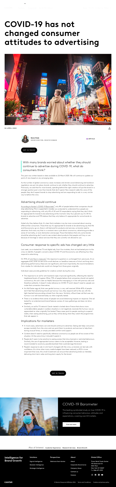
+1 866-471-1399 (97, 470)
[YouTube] (99, 475)
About (85, 3)
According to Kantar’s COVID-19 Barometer (37, 210)
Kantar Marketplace (46, 3)
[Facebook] (95, 475)
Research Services (69, 448)
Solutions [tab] (21, 3)
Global (106, 3)
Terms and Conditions (84, 482)
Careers (91, 3)
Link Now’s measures (38, 263)
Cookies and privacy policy (101, 482)
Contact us (99, 3)
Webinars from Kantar (57, 461)
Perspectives (32, 3)
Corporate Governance (78, 465)
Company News (76, 468)
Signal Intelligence (36, 461)
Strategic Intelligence (37, 468)
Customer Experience (53, 448)
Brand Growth (82, 448)
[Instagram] (92, 475)
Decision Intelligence (37, 465)
